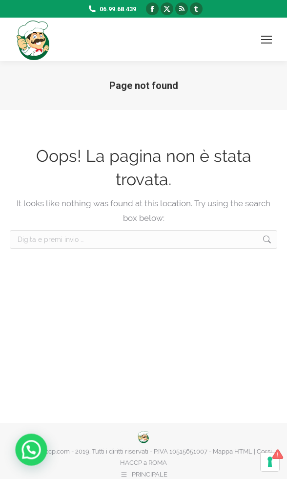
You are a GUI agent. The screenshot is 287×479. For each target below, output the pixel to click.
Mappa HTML (232, 451)
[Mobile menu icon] (266, 39)
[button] (7, 458)
